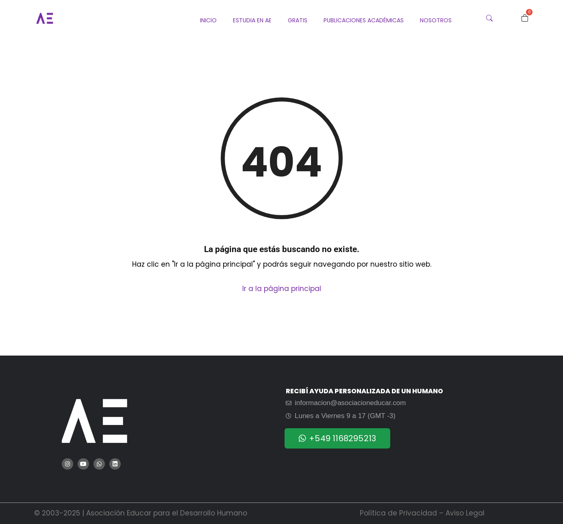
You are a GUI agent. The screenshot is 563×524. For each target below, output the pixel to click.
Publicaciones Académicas (364, 20)
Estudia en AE (252, 20)
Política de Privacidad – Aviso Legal (422, 513)
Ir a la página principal (281, 288)
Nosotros (436, 20)
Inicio (208, 20)
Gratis (297, 20)
